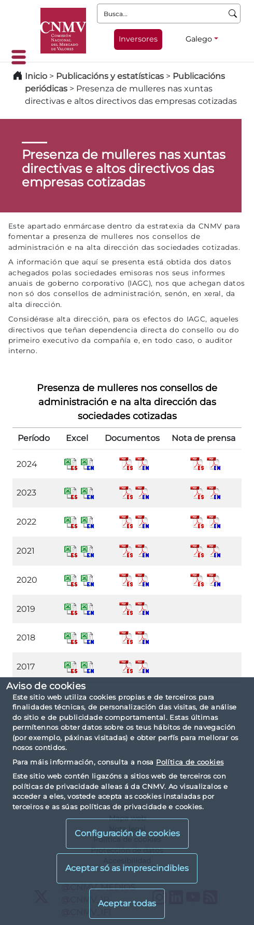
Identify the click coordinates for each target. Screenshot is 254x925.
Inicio (36, 76)
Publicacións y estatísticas (110, 76)
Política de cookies (189, 762)
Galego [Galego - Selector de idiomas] (199, 39)
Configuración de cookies (127, 833)
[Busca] (233, 13)
